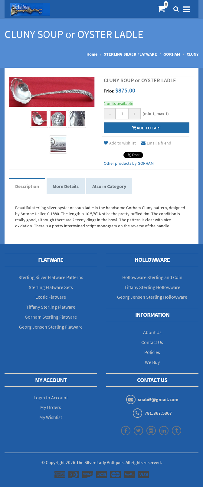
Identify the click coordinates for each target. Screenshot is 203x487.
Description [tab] (27, 186)
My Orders (50, 407)
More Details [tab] (66, 186)
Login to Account (51, 397)
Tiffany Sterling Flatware (50, 307)
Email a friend (156, 143)
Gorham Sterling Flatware (51, 317)
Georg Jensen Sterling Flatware (51, 327)
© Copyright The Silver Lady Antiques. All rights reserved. (101, 462)
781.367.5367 (158, 413)
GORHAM (171, 54)
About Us (152, 332)
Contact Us (152, 342)
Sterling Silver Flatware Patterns (50, 277)
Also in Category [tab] (109, 186)
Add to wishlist (120, 143)
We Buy (152, 362)
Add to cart (146, 128)
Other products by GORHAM (129, 163)
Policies (152, 352)
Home (92, 54)
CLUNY (192, 54)
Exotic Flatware (50, 297)
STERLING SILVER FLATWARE (130, 54)
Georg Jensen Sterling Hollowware (152, 297)
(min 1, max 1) (155, 113)
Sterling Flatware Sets (51, 287)
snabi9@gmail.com (158, 399)
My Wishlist (50, 417)
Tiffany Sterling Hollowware (152, 287)
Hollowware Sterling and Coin (152, 277)
